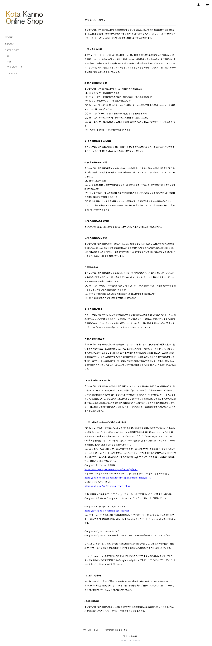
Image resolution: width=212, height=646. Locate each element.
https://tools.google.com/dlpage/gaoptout (107, 510)
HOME (9, 37)
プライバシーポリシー (92, 630)
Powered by (130, 641)
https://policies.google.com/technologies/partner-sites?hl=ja (118, 477)
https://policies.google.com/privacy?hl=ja (107, 486)
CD (9, 56)
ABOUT (9, 44)
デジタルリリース (15, 67)
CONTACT (11, 73)
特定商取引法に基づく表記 (116, 630)
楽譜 (9, 61)
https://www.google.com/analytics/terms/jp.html (111, 469)
